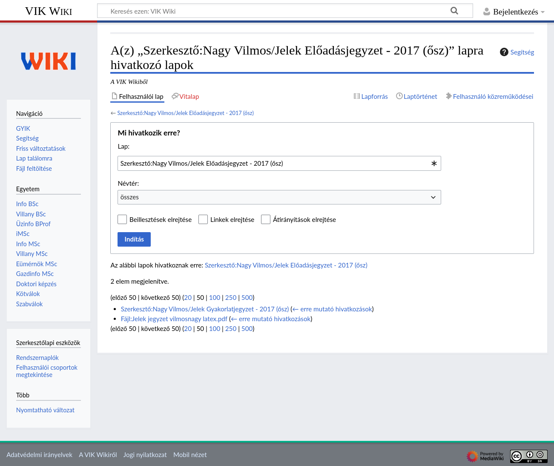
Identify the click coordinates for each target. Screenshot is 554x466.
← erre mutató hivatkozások (332, 309)
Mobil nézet (190, 454)
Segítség (516, 52)
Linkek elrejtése (232, 219)
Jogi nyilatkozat (145, 454)
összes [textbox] (130, 197)
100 (214, 297)
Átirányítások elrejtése (304, 219)
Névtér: (128, 183)
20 (188, 297)
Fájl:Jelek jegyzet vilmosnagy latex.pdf (174, 318)
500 (247, 297)
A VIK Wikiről (98, 454)
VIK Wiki (48, 10)
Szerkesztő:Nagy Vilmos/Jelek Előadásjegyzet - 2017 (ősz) (185, 112)
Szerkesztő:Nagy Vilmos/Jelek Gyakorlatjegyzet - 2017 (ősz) (205, 309)
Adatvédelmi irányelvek (39, 454)
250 (230, 297)
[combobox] (279, 163)
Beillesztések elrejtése (160, 219)
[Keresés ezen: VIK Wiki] (285, 10)
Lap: (123, 146)
